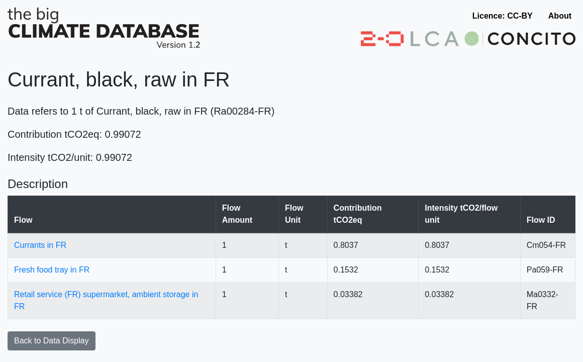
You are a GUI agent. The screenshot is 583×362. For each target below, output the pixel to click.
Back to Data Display (51, 340)
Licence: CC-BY (502, 16)
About (559, 16)
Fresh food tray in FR (51, 269)
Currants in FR (40, 245)
